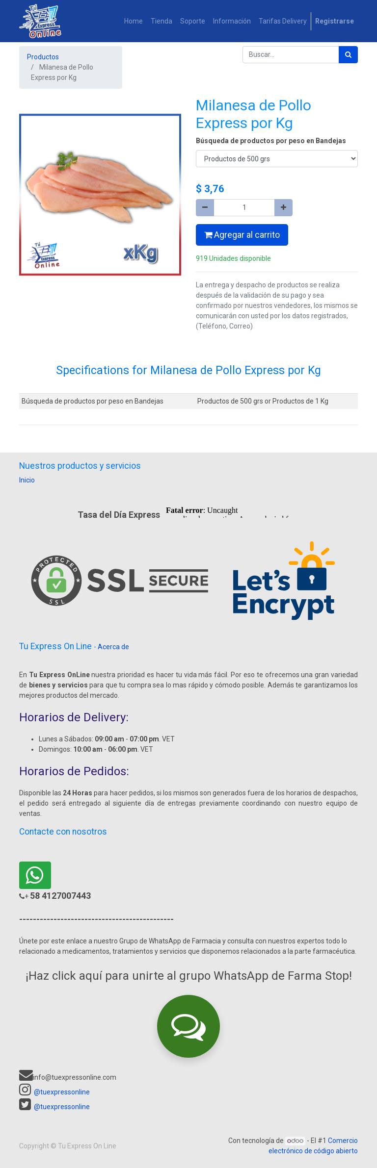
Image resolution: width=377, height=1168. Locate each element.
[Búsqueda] (348, 54)
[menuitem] (133, 21)
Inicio (27, 480)
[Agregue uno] (283, 207)
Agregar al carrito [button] (242, 235)
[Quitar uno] (205, 207)
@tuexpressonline (62, 1092)
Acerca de (113, 647)
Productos (43, 57)
